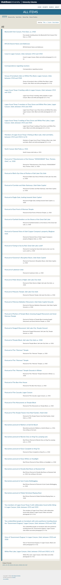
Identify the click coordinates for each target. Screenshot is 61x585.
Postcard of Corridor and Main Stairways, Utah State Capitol (25, 185)
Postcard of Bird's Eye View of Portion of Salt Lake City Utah (25, 173)
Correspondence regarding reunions (17, 66)
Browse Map (25, 17)
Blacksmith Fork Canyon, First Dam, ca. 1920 (20, 32)
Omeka (13, 577)
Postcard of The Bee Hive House (16, 382)
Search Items (19, 17)
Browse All (4, 17)
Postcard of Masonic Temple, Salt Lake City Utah (21, 292)
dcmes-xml (12, 565)
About (57, 7)
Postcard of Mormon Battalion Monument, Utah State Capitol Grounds (29, 302)
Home (39, 7)
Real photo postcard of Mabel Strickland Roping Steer (23, 493)
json (17, 565)
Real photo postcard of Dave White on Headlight (21, 459)
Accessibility (6, 579)
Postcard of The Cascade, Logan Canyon (18, 392)
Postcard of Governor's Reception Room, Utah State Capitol (25, 258)
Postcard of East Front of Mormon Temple (19, 209)
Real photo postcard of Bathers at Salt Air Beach (21, 425)
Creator (49, 22)
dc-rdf (7, 565)
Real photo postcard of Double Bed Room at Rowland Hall (25, 469)
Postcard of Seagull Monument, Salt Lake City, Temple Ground (26, 328)
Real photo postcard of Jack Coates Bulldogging (21, 481)
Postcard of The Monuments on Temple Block (20, 402)
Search (51, 7)
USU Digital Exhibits (15, 576)
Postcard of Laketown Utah (14, 270)
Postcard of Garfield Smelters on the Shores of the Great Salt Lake (27, 219)
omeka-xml (21, 565)
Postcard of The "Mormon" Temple (16, 350)
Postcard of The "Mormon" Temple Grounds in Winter (23, 370)
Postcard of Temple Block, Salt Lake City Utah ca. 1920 (23, 340)
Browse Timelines (33, 17)
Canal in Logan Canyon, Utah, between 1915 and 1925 (24, 54)
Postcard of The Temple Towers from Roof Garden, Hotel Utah (26, 413)
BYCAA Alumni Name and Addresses (17, 44)
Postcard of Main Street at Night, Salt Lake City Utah (23, 280)
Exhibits (45, 7)
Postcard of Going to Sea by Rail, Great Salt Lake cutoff (24, 246)
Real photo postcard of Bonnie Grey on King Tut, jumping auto (26, 437)
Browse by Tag (11, 17)
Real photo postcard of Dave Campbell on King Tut (22, 449)
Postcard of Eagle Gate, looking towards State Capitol (23, 197)
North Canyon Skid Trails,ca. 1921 (16, 149)
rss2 (26, 565)
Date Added (55, 22)
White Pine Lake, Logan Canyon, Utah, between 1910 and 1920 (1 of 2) (29, 551)
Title (44, 22)
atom (4, 565)
